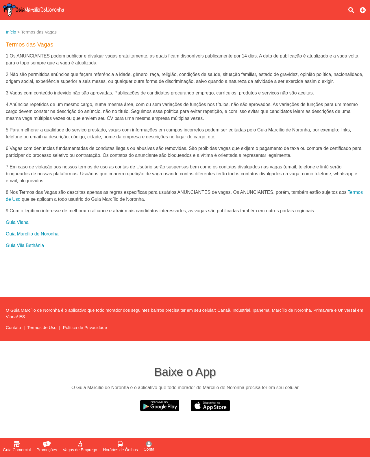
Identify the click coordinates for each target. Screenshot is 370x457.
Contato (13, 327)
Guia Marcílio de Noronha (32, 233)
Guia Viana (17, 222)
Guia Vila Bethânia (25, 245)
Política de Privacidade (85, 327)
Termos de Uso (42, 327)
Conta (149, 446)
